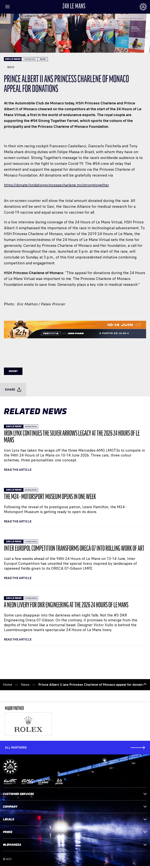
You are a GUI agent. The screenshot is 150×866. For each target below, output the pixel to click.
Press (75, 832)
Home (7, 684)
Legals (75, 819)
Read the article (17, 470)
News (25, 684)
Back (9, 67)
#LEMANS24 (75, 845)
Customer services (75, 794)
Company (75, 807)
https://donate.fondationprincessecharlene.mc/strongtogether (56, 185)
